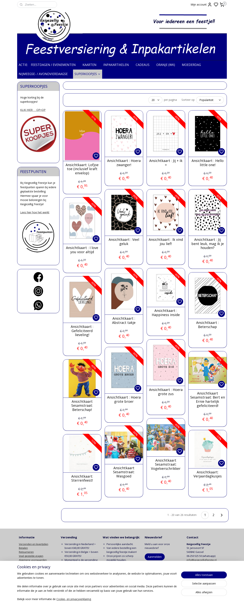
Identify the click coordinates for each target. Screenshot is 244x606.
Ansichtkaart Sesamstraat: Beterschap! (82, 405)
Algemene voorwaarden (33, 560)
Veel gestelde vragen (31, 556)
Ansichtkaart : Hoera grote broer (123, 399)
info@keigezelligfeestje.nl (202, 560)
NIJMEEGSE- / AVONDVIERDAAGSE (45, 74)
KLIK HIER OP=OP (33, 110)
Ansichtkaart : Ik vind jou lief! (165, 242)
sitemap (137, 599)
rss (145, 599)
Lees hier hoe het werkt (34, 212)
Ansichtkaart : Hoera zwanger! (123, 163)
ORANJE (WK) (167, 65)
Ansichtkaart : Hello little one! (207, 163)
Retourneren (26, 552)
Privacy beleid (27, 564)
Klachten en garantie (31, 567)
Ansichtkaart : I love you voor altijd (82, 250)
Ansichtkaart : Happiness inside (166, 313)
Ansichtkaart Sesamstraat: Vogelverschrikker (166, 464)
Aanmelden (155, 557)
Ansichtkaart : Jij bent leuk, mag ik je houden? (207, 244)
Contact (23, 571)
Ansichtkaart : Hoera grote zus (165, 392)
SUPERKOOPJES (88, 74)
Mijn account (201, 4)
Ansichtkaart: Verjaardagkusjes (207, 474)
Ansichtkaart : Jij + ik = (165, 163)
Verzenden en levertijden (33, 544)
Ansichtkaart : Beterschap (207, 325)
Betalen (23, 548)
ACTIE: (23, 65)
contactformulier (207, 564)
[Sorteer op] (210, 100)
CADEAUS (144, 65)
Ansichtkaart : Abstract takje (124, 320)
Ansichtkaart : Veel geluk (123, 242)
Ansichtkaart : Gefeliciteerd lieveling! (82, 331)
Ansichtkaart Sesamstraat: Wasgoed (124, 472)
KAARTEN (91, 65)
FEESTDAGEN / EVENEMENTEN (55, 65)
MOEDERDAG (193, 65)
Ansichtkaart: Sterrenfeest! (82, 478)
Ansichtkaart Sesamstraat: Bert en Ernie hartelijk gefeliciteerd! (207, 399)
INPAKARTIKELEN (118, 65)
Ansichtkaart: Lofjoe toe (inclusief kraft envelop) (82, 169)
